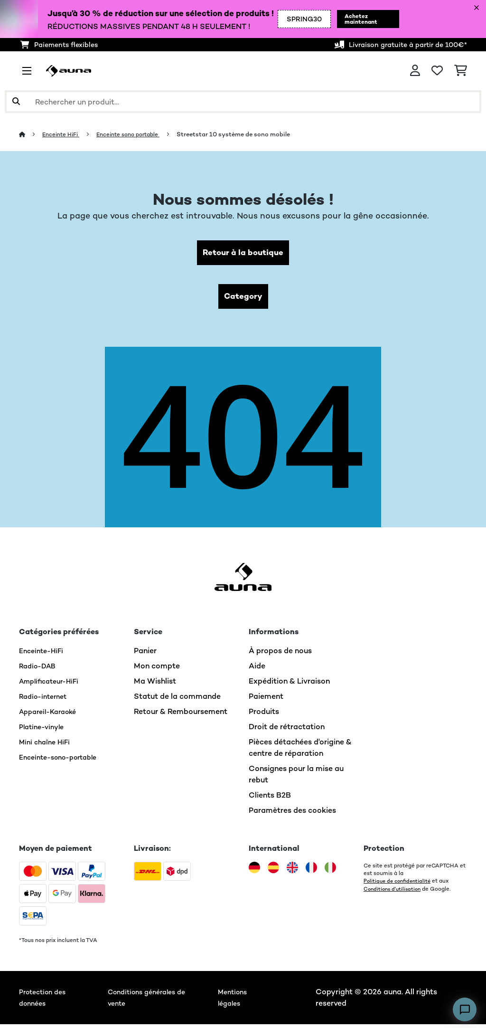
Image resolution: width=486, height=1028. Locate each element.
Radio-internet (46, 700)
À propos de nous (280, 654)
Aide (257, 670)
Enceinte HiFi (63, 134)
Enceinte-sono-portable (63, 761)
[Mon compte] (415, 70)
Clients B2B (270, 799)
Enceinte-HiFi (43, 654)
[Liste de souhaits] (437, 70)
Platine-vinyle (44, 730)
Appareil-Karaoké (51, 715)
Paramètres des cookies (292, 814)
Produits (264, 715)
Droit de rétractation (287, 730)
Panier (145, 654)
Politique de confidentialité (400, 884)
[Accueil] (31, 134)
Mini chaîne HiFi (47, 746)
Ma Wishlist (155, 685)
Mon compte (157, 670)
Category (243, 299)
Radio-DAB (39, 670)
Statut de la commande (177, 700)
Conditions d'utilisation (394, 892)
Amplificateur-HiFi (53, 685)
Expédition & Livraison (289, 685)
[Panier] (460, 70)
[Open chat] (465, 1009)
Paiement (266, 700)
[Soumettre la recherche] (16, 101)
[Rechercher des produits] (243, 101)
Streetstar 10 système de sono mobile (245, 134)
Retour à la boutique (243, 253)
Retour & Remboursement (180, 715)
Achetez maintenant (357, 19)
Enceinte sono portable (136, 134)
